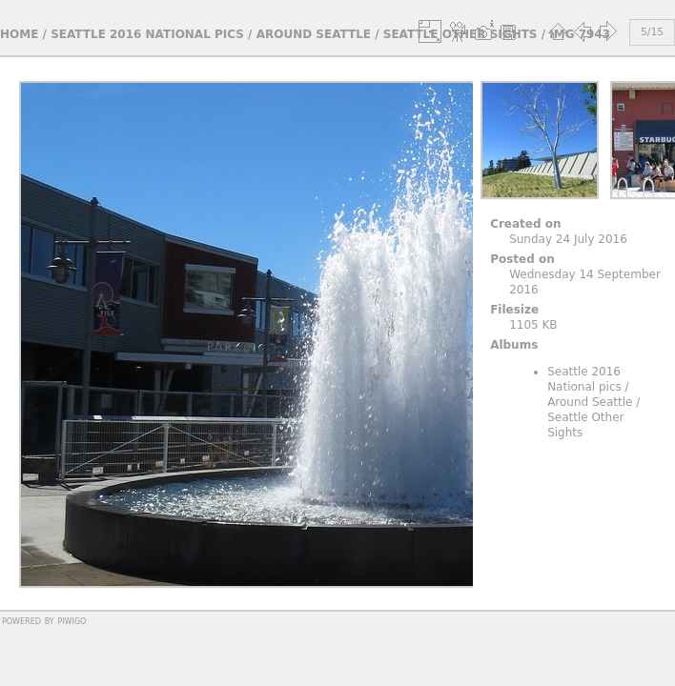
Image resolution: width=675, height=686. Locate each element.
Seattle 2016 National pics (147, 34)
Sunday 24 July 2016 (568, 239)
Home (19, 34)
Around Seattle (313, 34)
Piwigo (71, 620)
